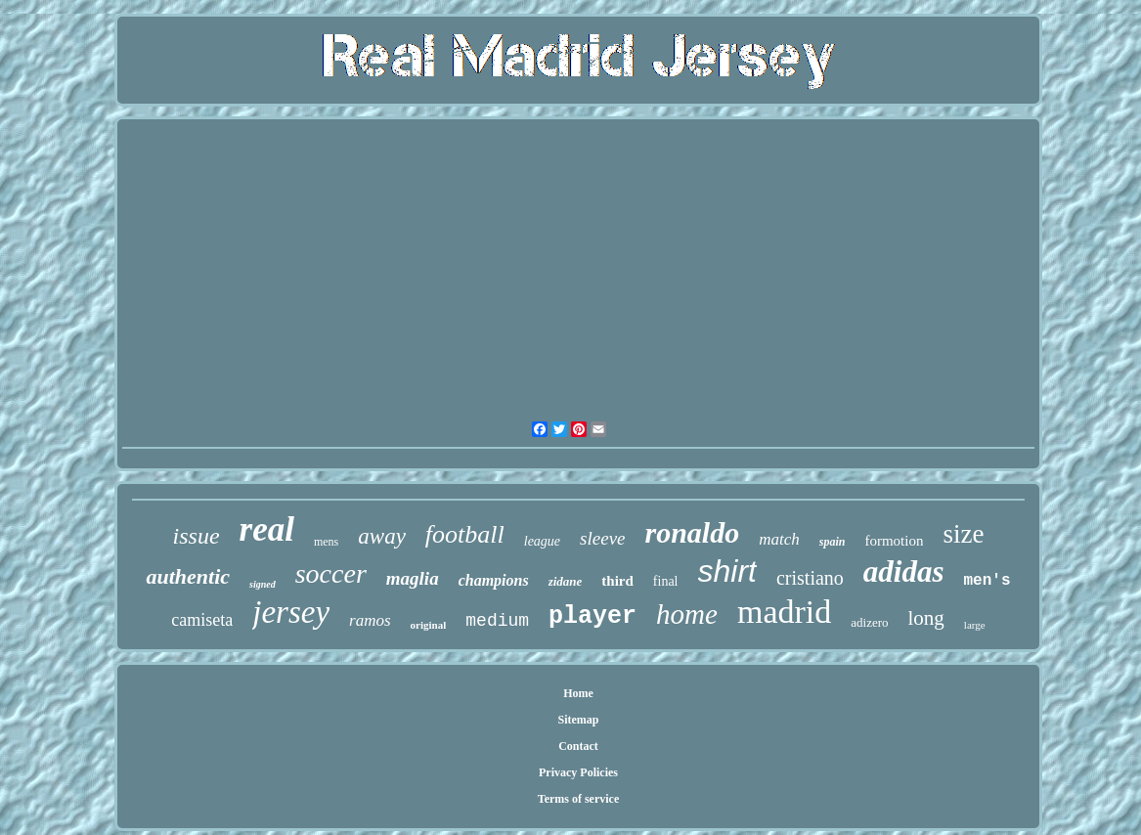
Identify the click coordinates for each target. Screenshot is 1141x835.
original (429, 625)
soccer (331, 573)
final (666, 581)
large (975, 625)
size (963, 534)
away (382, 536)
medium (497, 621)
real (267, 529)
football (465, 534)
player (592, 616)
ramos (370, 620)
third (617, 581)
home (687, 614)
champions (494, 580)
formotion (893, 541)
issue (196, 536)
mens (326, 542)
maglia (412, 578)
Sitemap (578, 719)
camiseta (202, 620)
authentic (188, 576)
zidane (566, 581)
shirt (727, 571)
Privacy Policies (578, 772)
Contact (578, 746)
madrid (784, 611)
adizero (869, 622)
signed (262, 584)
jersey (290, 612)
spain (832, 542)
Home (578, 693)
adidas (903, 571)
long (926, 618)
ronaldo (692, 532)
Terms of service (579, 799)
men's (987, 581)
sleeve (602, 538)
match (779, 539)
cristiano (810, 578)
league (542, 541)
